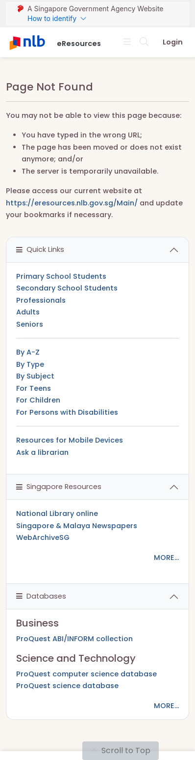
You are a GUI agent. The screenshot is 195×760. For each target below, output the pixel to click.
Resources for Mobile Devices (69, 440)
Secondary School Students (67, 288)
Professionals (41, 300)
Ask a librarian (42, 452)
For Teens (33, 388)
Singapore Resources (58, 487)
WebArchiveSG (43, 537)
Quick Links (40, 249)
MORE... (166, 557)
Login (173, 42)
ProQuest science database (67, 686)
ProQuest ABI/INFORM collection (74, 639)
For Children (38, 400)
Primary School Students (61, 276)
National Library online (57, 513)
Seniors (29, 324)
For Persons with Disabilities (67, 412)
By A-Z (28, 352)
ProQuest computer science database (86, 674)
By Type (30, 364)
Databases (41, 596)
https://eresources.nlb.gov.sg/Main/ (72, 203)
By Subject (35, 376)
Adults (28, 312)
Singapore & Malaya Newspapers (76, 526)
